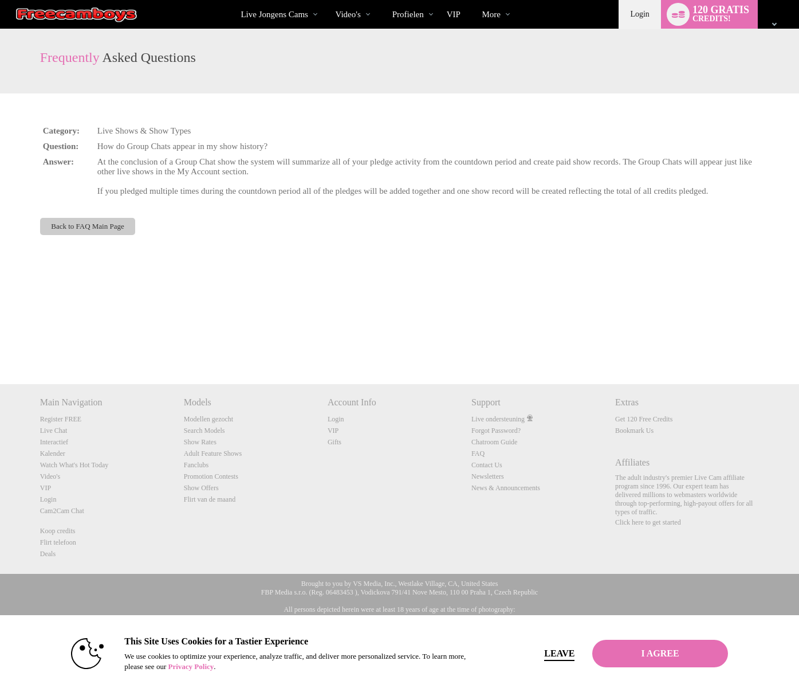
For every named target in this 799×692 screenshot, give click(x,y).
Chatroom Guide (494, 442)
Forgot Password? (496, 431)
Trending (325, 0)
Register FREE (60, 419)
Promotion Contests (211, 476)
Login (639, 14)
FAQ (478, 453)
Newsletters (487, 476)
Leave (559, 653)
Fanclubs (196, 465)
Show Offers (201, 488)
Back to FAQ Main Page (87, 226)
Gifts (334, 442)
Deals (48, 554)
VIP (453, 14)
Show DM (0, 341)
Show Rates (200, 442)
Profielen (408, 14)
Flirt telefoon (58, 542)
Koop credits (58, 531)
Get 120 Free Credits (643, 419)
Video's (347, 14)
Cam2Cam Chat (62, 511)
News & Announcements (505, 488)
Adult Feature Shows (213, 453)
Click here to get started (648, 522)
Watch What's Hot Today (74, 465)
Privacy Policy (191, 666)
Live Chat (54, 431)
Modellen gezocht (208, 419)
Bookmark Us (634, 431)
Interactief (54, 442)
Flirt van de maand (209, 499)
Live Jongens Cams (274, 14)
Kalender (52, 453)
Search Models (204, 431)
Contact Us (486, 465)
